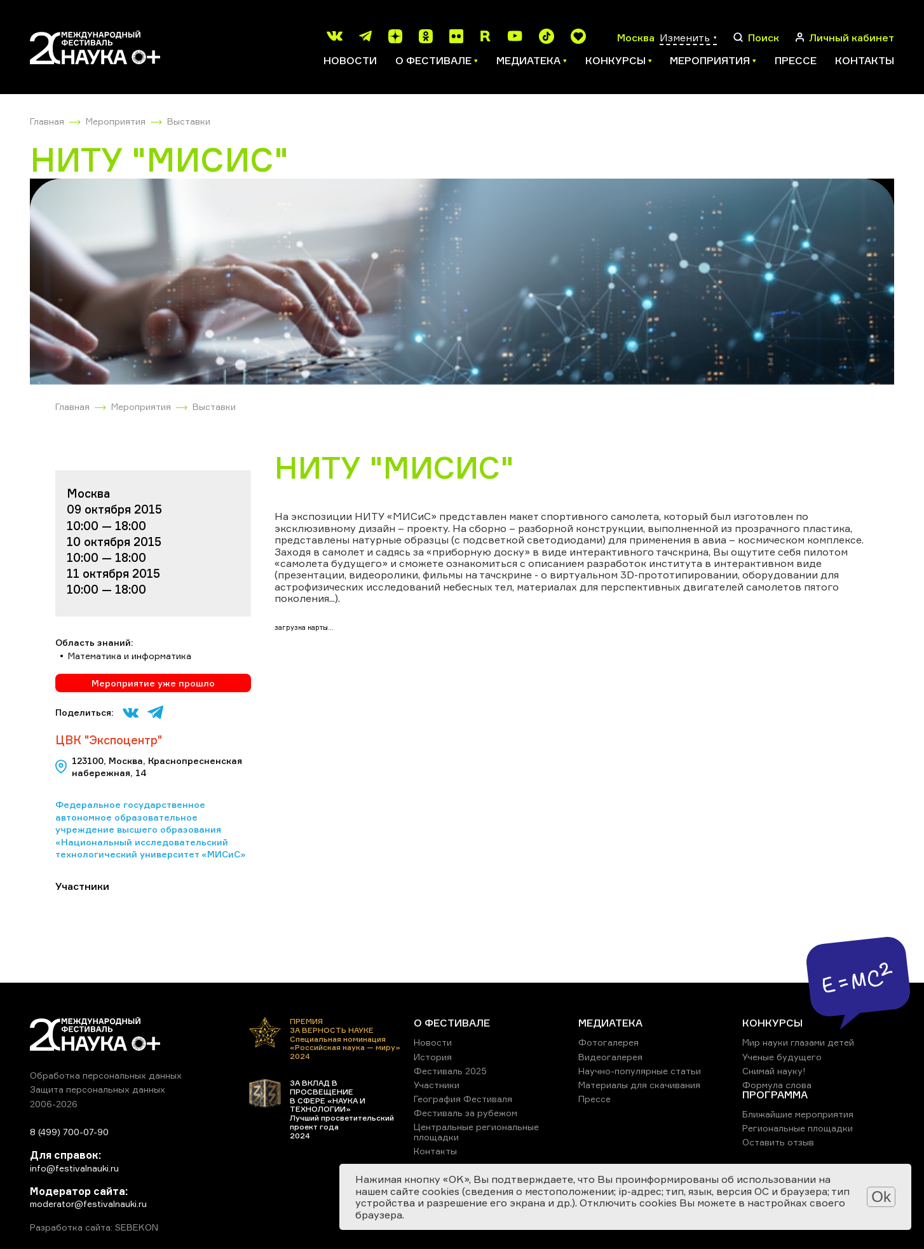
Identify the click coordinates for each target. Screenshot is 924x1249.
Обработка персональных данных (106, 1075)
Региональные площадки (797, 1128)
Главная (47, 121)
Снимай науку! (774, 1070)
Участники (436, 1084)
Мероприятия (116, 121)
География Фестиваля (463, 1098)
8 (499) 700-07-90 (69, 1131)
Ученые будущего (782, 1056)
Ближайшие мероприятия (797, 1114)
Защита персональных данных (97, 1089)
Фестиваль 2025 (450, 1070)
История (433, 1056)
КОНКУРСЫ (772, 1022)
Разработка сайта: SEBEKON (94, 1227)
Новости (350, 60)
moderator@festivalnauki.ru (88, 1203)
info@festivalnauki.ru (74, 1168)
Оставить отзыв (778, 1141)
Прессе (796, 60)
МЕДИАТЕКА (610, 1022)
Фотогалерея (608, 1042)
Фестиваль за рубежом (465, 1112)
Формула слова (777, 1084)
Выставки (188, 121)
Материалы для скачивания (639, 1084)
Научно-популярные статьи (639, 1070)
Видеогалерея (610, 1056)
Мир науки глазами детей (798, 1042)
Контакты (864, 60)
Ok (881, 1196)
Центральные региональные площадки (476, 1131)
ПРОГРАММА (775, 1094)
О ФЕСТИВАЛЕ (452, 1022)
